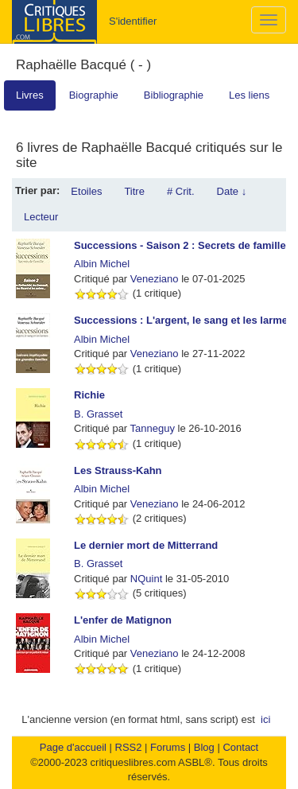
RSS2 (128, 747)
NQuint (146, 579)
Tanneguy (152, 428)
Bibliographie (173, 95)
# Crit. (181, 191)
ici (265, 719)
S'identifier (133, 21)
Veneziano (154, 279)
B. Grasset (98, 414)
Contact (240, 747)
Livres (30, 95)
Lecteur (41, 217)
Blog (204, 747)
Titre (134, 191)
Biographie (93, 95)
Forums (167, 747)
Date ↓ (232, 191)
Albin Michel (102, 264)
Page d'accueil (73, 747)
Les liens (249, 95)
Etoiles (86, 191)
